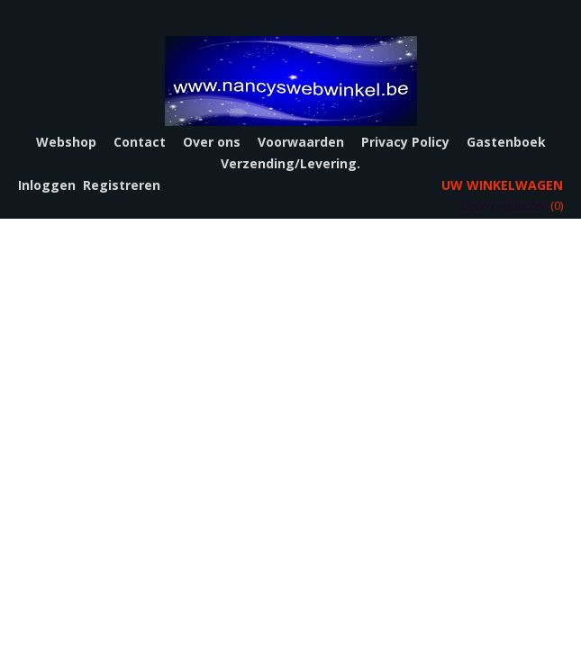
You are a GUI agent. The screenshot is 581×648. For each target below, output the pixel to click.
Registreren (121, 185)
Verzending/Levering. (290, 163)
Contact (139, 141)
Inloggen (47, 185)
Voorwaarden (301, 141)
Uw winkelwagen (502, 185)
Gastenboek (506, 141)
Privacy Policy (405, 141)
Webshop (66, 141)
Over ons (212, 141)
